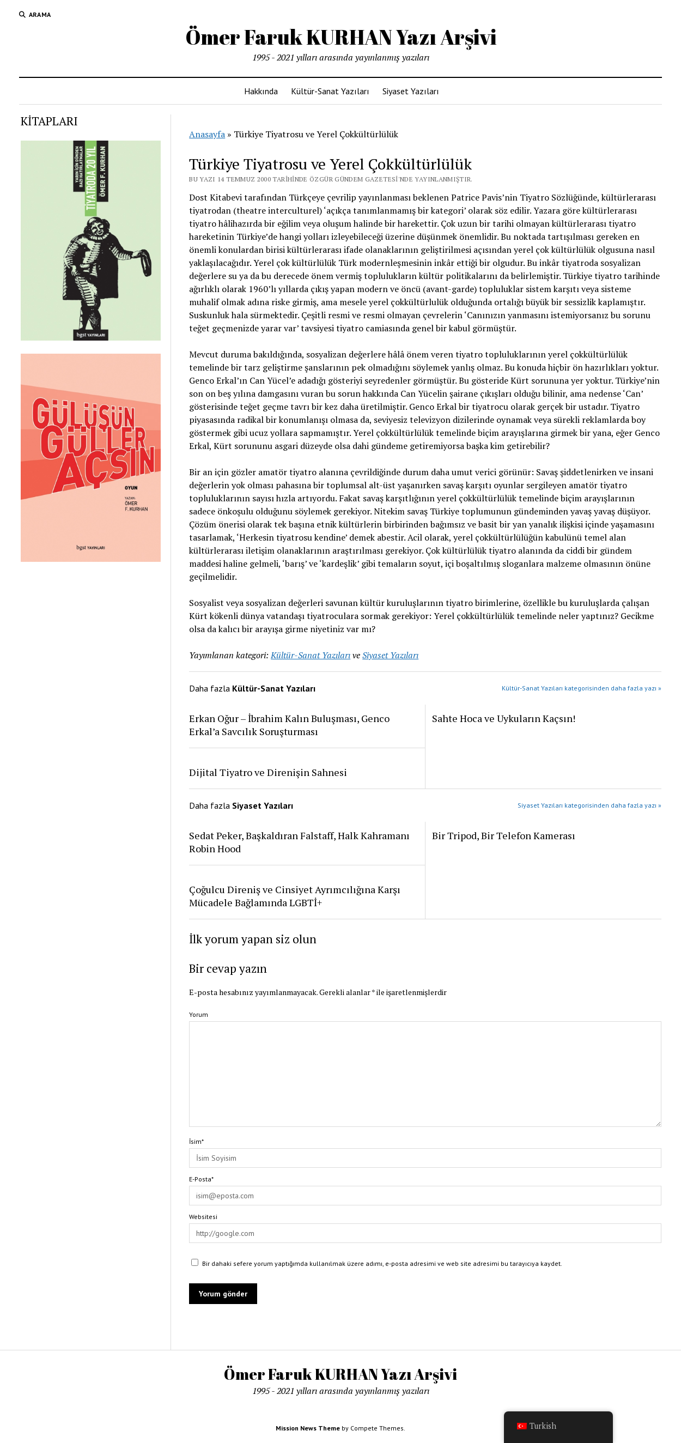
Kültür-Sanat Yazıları (330, 91)
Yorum (198, 1014)
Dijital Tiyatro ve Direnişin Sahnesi (268, 772)
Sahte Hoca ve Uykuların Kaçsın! (503, 718)
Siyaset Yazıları (410, 91)
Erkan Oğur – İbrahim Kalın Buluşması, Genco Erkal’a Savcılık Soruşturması (289, 725)
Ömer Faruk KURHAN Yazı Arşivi (340, 37)
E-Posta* (201, 1179)
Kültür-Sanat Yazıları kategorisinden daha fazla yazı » (581, 688)
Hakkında (261, 91)
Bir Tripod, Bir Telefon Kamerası (503, 835)
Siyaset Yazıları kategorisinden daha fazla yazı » (589, 805)
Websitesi (203, 1216)
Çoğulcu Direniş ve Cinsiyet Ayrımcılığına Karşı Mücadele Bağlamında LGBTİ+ (294, 896)
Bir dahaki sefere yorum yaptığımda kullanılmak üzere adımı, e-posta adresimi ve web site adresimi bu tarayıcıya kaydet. (382, 1263)
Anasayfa (207, 134)
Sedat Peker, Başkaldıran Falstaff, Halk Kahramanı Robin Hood (299, 842)
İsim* (196, 1141)
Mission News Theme (308, 1428)
